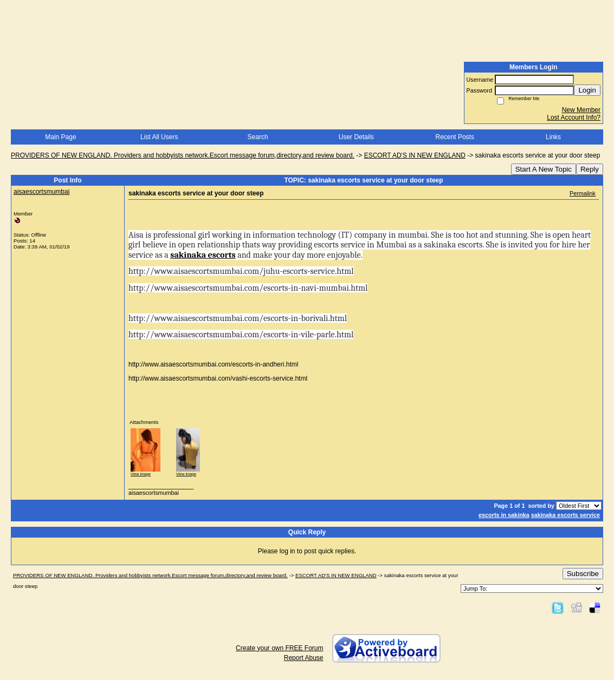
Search (258, 137)
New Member (581, 110)
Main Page (60, 137)
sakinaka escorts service (565, 515)
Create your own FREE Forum (279, 648)
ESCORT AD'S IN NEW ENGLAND (415, 155)
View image (141, 474)
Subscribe (583, 574)
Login (587, 90)
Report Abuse (304, 658)
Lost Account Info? (573, 117)
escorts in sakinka (504, 515)
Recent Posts (455, 137)
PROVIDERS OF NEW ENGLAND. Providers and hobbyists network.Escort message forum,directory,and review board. (182, 155)
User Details (356, 137)
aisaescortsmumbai (41, 191)
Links (553, 137)
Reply (589, 169)
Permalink (583, 193)
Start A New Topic (543, 169)
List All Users (159, 137)
